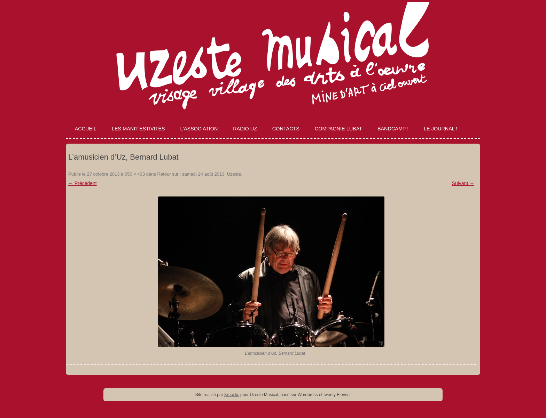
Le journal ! (440, 128)
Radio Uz (245, 128)
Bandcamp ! (392, 128)
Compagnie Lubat (338, 128)
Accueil (85, 128)
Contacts (285, 128)
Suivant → (463, 183)
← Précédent (82, 183)
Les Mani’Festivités (138, 128)
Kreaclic (231, 394)
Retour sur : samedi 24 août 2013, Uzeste (199, 174)
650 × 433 (135, 174)
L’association (199, 128)
